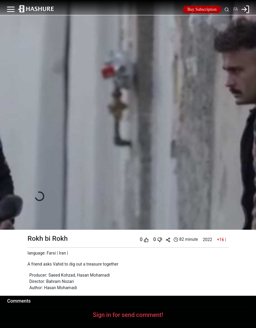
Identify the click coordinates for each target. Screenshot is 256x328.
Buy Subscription (202, 9)
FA (235, 9)
